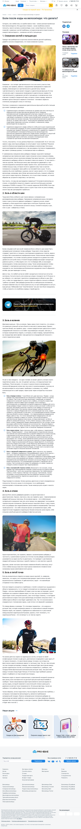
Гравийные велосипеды (9, 793)
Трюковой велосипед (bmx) (10, 797)
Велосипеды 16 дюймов (68, 789)
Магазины (42, 1)
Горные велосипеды (8, 786)
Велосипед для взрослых (29, 791)
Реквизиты (64, 778)
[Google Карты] (77, 813)
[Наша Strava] (60, 761)
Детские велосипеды (28, 784)
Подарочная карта (27, 775)
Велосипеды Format (47, 791)
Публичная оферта (5, 821)
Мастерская (45, 771)
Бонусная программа (28, 780)
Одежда (4, 778)
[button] (40, 9)
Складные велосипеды (8, 789)
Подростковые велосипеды (30, 789)
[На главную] (9, 5)
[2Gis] (62, 813)
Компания (23, 1)
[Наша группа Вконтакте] (49, 761)
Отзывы (24, 773)
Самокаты (5, 769)
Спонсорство (65, 773)
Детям (4, 771)
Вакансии (64, 771)
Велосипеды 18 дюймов (68, 786)
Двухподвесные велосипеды (10, 795)
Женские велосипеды (28, 786)
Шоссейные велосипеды (9, 791)
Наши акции (8, 710)
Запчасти (5, 775)
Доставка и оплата (27, 769)
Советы (14, 14)
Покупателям (33, 1)
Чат (54, 1)
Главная (4, 14)
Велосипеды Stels (47, 784)
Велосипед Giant (46, 789)
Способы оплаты (27, 771)
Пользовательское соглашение (35, 821)
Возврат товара (26, 778)
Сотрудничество (66, 775)
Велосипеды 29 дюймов (68, 784)
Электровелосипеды (8, 801)
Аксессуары (5, 773)
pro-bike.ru (19, 818)
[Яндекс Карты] (70, 813)
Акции (17, 1)
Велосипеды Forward (48, 786)
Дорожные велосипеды (9, 799)
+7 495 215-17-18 (74, 1)
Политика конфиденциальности (19, 821)
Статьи (9, 14)
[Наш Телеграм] (57, 761)
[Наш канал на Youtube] (53, 761)
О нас (62, 769)
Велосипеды (6, 784)
